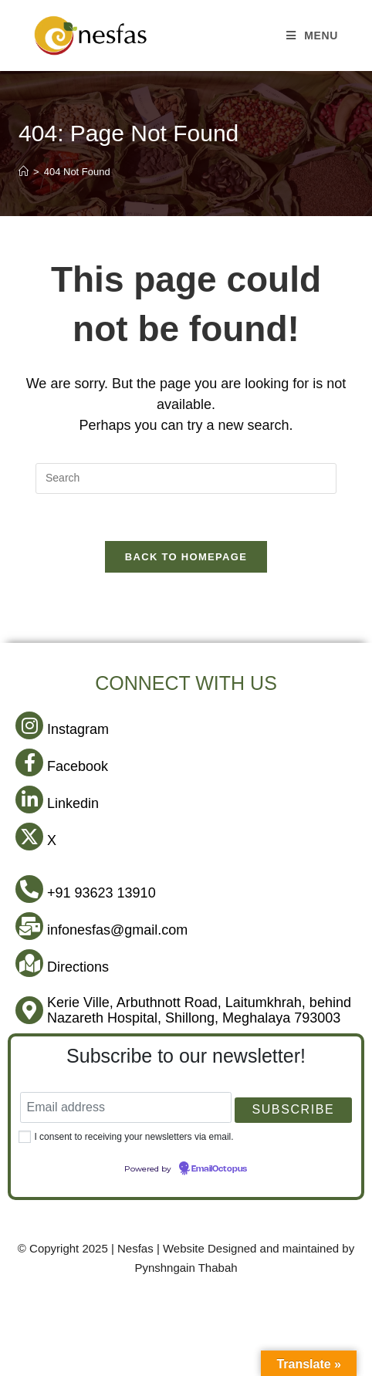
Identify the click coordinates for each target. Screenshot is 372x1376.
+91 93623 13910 (101, 893)
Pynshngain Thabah (185, 1267)
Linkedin (73, 803)
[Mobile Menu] (312, 35)
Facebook (77, 766)
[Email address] (126, 1107)
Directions (78, 967)
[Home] (24, 171)
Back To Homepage (186, 557)
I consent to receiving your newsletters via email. (133, 1136)
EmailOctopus (219, 1169)
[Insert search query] (186, 478)
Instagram (78, 729)
